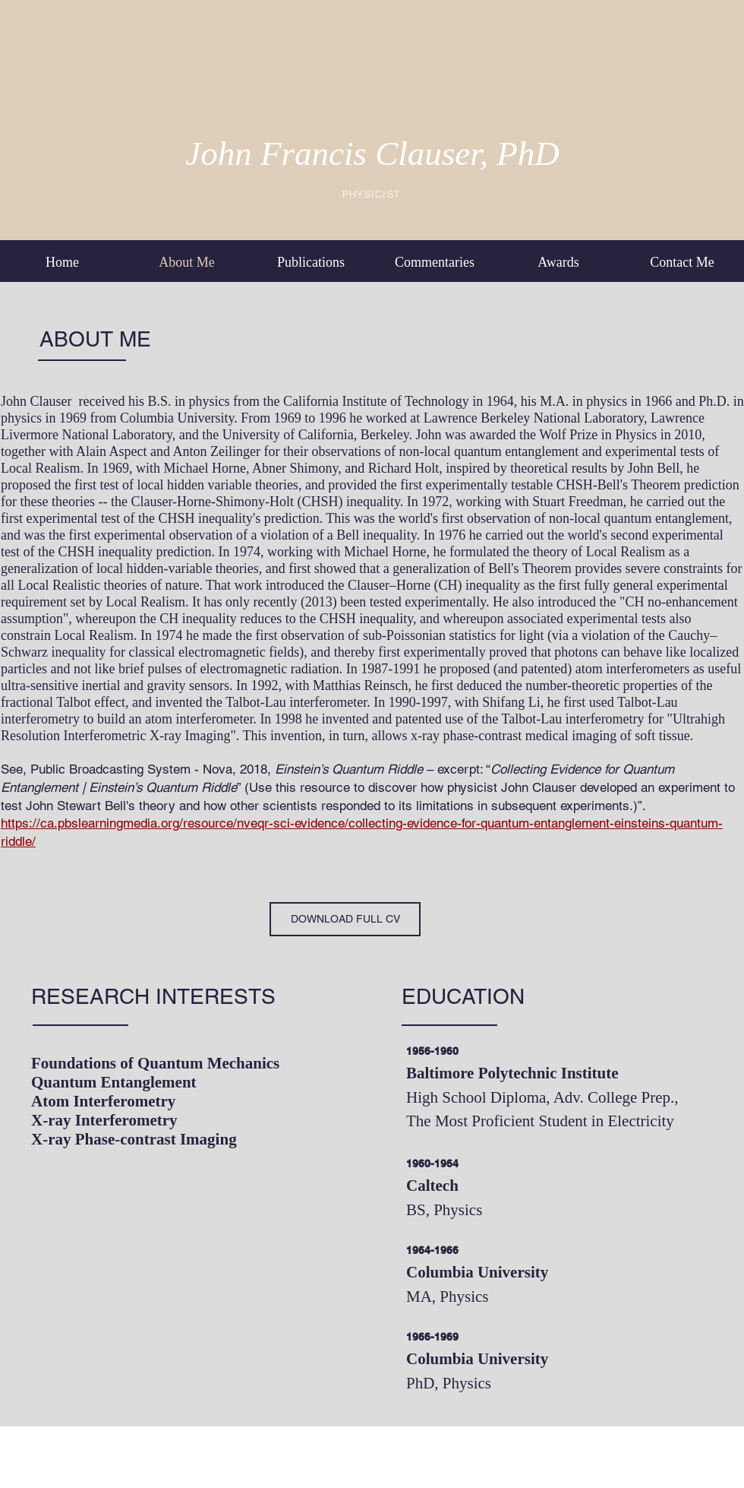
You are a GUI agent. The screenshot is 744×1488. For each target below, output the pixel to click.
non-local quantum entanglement (639, 518)
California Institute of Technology (376, 401)
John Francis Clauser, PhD (372, 154)
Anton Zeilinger (216, 451)
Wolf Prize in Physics (598, 434)
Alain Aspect (111, 451)
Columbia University (177, 418)
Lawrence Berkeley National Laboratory (534, 418)
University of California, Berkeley (315, 434)
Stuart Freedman (577, 501)
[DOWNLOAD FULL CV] (345, 919)
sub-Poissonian (404, 635)
